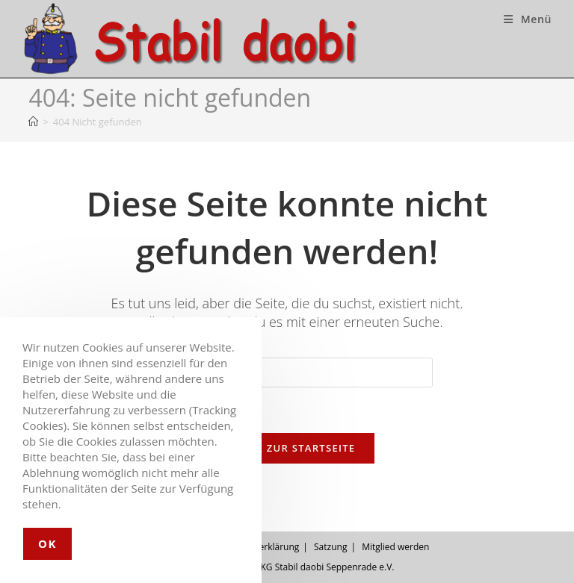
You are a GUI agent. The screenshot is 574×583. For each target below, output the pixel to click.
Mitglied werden (395, 546)
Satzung (330, 546)
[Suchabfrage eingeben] (287, 372)
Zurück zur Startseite (287, 448)
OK (47, 543)
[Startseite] (33, 121)
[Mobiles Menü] (528, 19)
